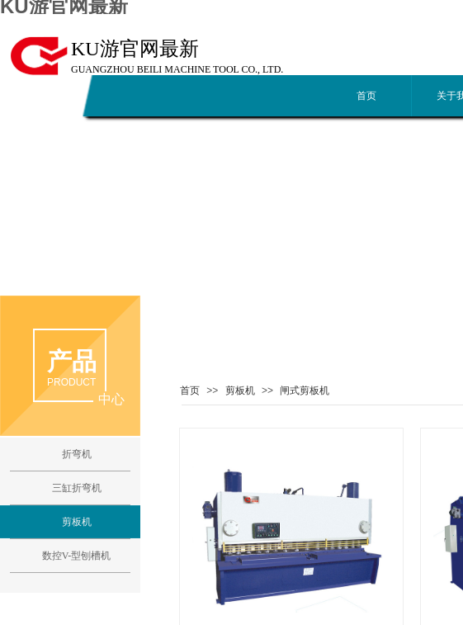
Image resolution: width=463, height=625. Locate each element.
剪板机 (240, 390)
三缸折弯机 (77, 488)
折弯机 (77, 454)
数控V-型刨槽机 (76, 555)
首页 (366, 96)
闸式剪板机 (304, 390)
